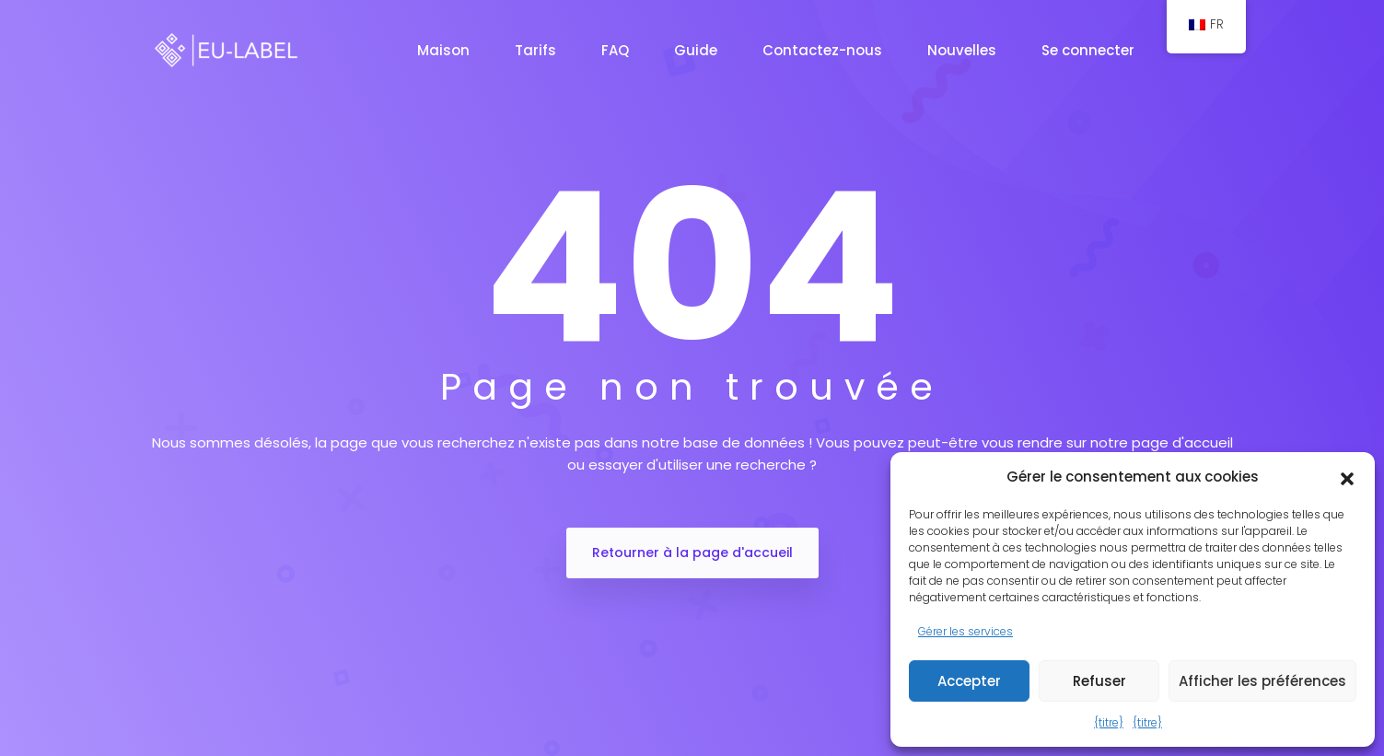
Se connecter (1089, 50)
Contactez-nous (824, 50)
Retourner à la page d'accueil (692, 552)
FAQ (617, 50)
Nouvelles (963, 50)
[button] (1347, 477)
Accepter (969, 681)
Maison (445, 50)
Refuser (1099, 681)
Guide (697, 50)
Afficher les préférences (1262, 681)
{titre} (1108, 722)
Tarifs (537, 50)
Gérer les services (965, 631)
